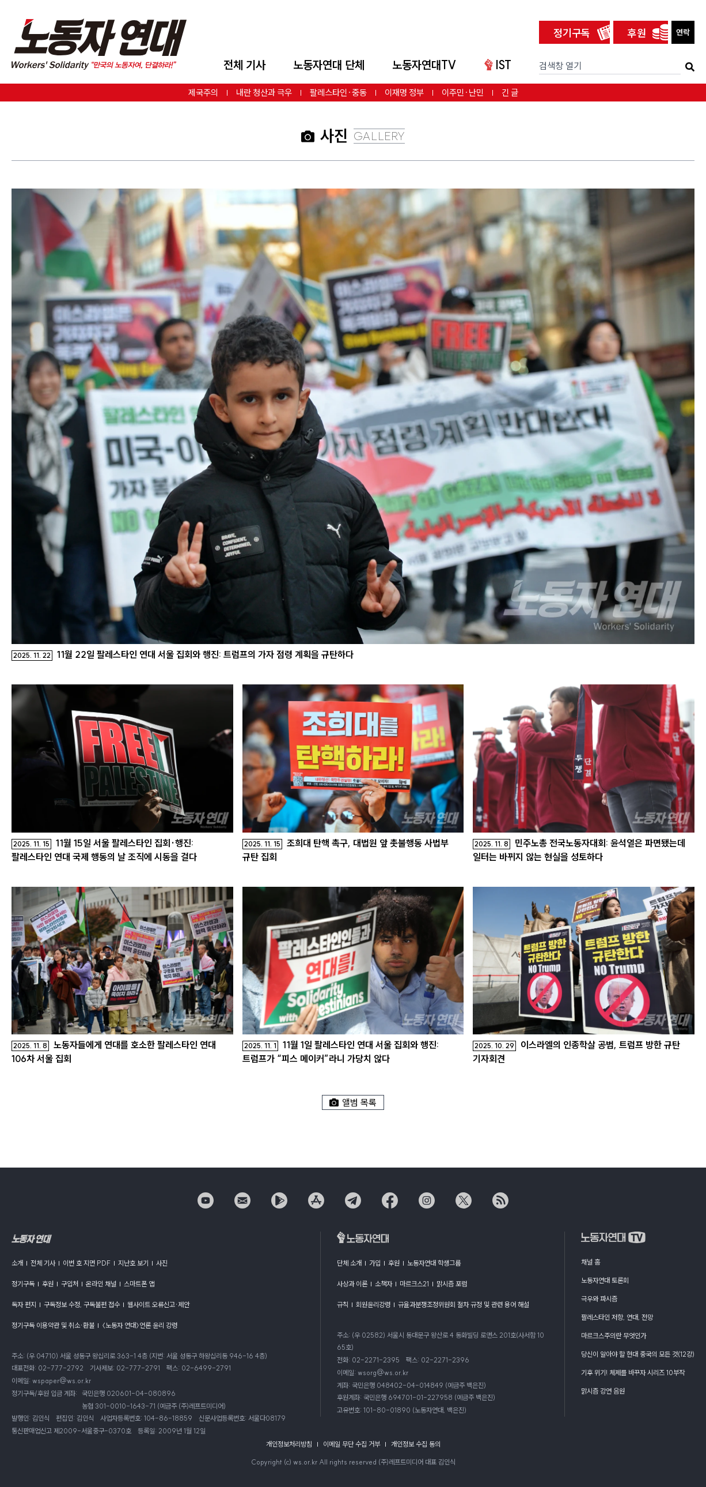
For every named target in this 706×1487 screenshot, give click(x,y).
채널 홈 (590, 1262)
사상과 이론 (352, 1283)
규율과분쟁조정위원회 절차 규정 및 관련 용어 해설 (463, 1304)
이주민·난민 (463, 92)
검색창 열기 (560, 65)
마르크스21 (414, 1283)
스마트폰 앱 (139, 1283)
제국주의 (203, 92)
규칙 (342, 1304)
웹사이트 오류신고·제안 (158, 1304)
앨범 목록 (353, 1102)
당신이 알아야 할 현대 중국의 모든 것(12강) (637, 1354)
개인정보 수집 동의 (416, 1444)
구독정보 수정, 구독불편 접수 (82, 1304)
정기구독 (571, 33)
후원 (637, 33)
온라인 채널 (101, 1283)
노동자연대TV (424, 65)
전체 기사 (244, 65)
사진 (162, 1263)
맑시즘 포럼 (451, 1283)
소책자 (383, 1283)
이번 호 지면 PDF (87, 1263)
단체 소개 (349, 1263)
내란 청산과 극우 (264, 92)
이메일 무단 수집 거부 (351, 1444)
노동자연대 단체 (329, 65)
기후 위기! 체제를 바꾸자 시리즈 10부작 (633, 1372)
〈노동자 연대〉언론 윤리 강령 (139, 1325)
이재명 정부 (404, 92)
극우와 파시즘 (599, 1298)
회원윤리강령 (373, 1304)
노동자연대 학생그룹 (434, 1263)
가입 (375, 1263)
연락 (683, 32)
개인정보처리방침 (289, 1444)
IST (497, 65)
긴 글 (510, 92)
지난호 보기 (133, 1263)
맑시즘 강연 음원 (603, 1391)
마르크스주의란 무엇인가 (613, 1335)
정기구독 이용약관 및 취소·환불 (53, 1325)
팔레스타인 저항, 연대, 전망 (617, 1317)
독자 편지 (24, 1304)
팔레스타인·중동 (338, 92)
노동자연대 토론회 (605, 1280)
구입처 (69, 1283)
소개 (17, 1263)
